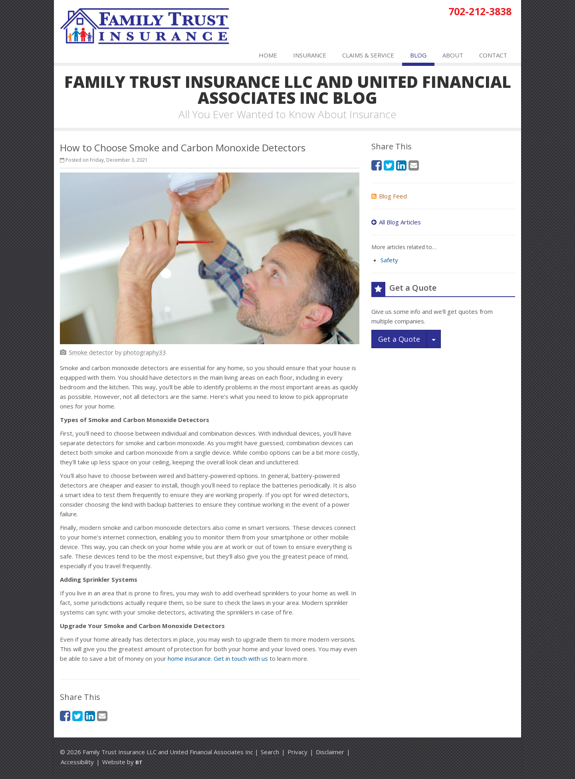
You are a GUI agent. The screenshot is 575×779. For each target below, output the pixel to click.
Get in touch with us (241, 658)
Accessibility (77, 762)
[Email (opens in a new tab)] (102, 716)
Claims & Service (368, 55)
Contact (493, 55)
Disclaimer (330, 752)
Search (270, 752)
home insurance (189, 658)
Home (268, 55)
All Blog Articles (396, 222)
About (452, 55)
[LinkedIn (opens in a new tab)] (90, 716)
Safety (389, 260)
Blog (418, 55)
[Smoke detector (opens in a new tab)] (91, 352)
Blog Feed (389, 196)
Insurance (309, 55)
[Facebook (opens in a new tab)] (65, 716)
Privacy (297, 752)
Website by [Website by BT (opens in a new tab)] (122, 762)
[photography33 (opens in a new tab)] (144, 352)
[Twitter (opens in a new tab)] (77, 716)
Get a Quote (399, 339)
